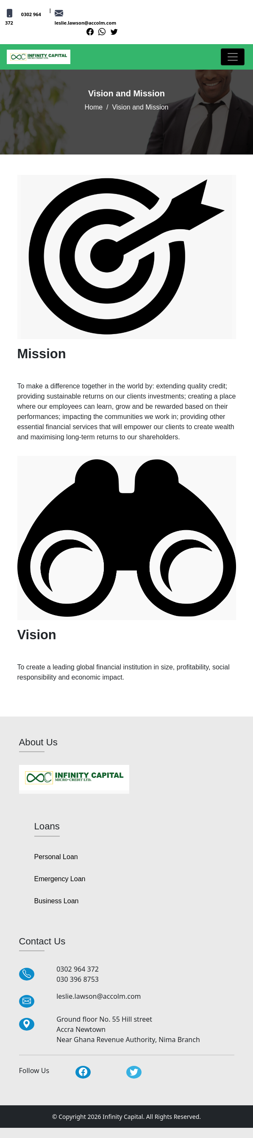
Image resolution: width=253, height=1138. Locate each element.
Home (93, 107)
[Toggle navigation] (233, 56)
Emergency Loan (60, 878)
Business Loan (56, 901)
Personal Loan (56, 856)
